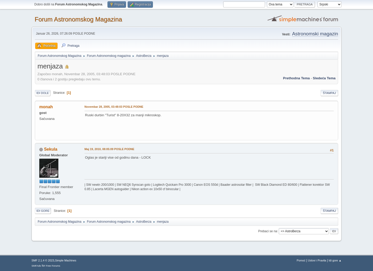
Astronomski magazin (315, 33)
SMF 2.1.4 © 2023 (43, 260)
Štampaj (329, 93)
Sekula (50, 149)
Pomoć (301, 260)
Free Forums (53, 265)
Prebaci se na (267, 231)
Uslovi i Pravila (317, 260)
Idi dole (42, 93)
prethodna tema (296, 78)
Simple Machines (65, 260)
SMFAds (36, 265)
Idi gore (42, 210)
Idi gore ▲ (335, 260)
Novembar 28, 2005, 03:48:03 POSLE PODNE (113, 106)
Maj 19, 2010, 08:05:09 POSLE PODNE (109, 149)
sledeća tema (324, 78)
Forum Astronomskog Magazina (78, 19)
